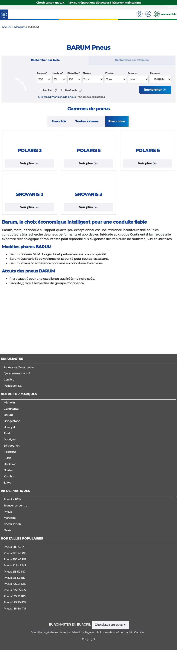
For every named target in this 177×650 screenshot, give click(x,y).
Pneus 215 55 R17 (14, 577)
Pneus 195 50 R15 (15, 602)
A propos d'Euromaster (19, 367)
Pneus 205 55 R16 (15, 547)
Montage (10, 518)
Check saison (12, 524)
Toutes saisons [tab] (87, 121)
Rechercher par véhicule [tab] (132, 60)
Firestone (10, 451)
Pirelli (7, 433)
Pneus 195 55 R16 (15, 584)
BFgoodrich (11, 445)
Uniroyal (9, 427)
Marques (155, 73)
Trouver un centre (15, 505)
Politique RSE (13, 385)
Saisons (132, 73)
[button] (55, 90)
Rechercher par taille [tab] (45, 60)
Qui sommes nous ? (17, 373)
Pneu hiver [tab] (117, 121)
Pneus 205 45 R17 (15, 559)
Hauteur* (57, 73)
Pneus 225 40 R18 (15, 553)
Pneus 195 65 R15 (15, 590)
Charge (87, 73)
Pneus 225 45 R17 (15, 565)
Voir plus (27, 196)
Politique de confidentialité (114, 632)
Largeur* (42, 73)
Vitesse (109, 73)
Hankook (9, 464)
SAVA (7, 482)
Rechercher (153, 89)
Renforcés (71, 90)
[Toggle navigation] (4, 14)
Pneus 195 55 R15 (14, 596)
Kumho (8, 476)
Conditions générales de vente (50, 632)
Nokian (8, 470)
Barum (8, 415)
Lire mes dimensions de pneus (57, 97)
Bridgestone (12, 421)
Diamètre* (73, 73)
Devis (7, 530)
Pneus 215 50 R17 (14, 571)
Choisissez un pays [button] (109, 624)
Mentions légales (83, 632)
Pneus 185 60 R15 (15, 608)
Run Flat (47, 90)
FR (169, 7)
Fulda (7, 458)
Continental (11, 408)
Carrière (9, 379)
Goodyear (10, 439)
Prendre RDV (12, 499)
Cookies (139, 632)
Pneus (8, 511)
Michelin (9, 402)
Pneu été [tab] (58, 121)
